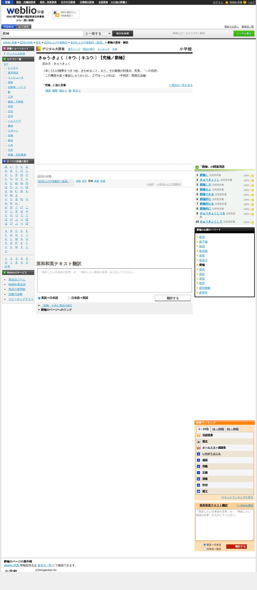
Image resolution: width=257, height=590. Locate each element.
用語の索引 (89, 49)
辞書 (7, 2)
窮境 (202, 237)
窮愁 (202, 255)
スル (54, 70)
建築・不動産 (15, 101)
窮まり (77, 90)
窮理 (202, 283)
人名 (10, 145)
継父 (205, 491)
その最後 (114, 70)
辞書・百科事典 (17, 154)
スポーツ (13, 130)
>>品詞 (150, 184)
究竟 (137, 70)
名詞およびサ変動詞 (55, 42)
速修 (96, 181)
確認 (205, 460)
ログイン (218, 2)
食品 (10, 140)
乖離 (205, 466)
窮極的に (205, 208)
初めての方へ (231, 26)
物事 (61, 70)
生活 (10, 116)
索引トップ (74, 49)
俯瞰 (205, 478)
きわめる (86, 70)
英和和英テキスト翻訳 (58, 263)
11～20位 (218, 429)
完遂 (102, 181)
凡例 (114, 49)
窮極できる (207, 194)
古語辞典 (103, 2)
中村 (123, 75)
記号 (7, 266)
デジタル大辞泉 (53, 49)
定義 (205, 472)
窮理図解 (204, 288)
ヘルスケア (14, 120)
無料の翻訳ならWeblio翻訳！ (68, 14)
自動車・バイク (17, 87)
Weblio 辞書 (235, 2)
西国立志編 (139, 75)
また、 (105, 70)
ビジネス (13, 67)
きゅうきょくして (211, 221)
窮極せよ (205, 189)
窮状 (202, 278)
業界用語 (13, 72)
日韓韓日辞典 (87, 2)
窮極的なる (207, 203)
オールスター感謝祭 (214, 447)
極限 (55, 90)
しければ (109, 75)
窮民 (202, 274)
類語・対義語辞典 (26, 2)
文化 (10, 111)
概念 (205, 441)
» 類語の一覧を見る (181, 85)
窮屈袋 (203, 251)
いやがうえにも (211, 453)
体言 (38, 42)
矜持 (205, 484)
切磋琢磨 (207, 435)
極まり (63, 90)
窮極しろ (205, 184)
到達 (126, 70)
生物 (10, 135)
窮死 (202, 269)
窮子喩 (203, 241)
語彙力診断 (15, 294)
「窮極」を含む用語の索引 (56, 305)
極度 (48, 90)
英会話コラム (16, 279)
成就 (78, 181)
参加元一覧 (248, 26)
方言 (10, 149)
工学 (10, 96)
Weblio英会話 (17, 284)
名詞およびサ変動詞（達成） (87, 42)
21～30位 (233, 429)
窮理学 (203, 292)
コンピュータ (15, 77)
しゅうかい (78, 75)
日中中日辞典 (68, 2)
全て (6, 64)
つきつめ (72, 70)
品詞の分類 (26, 42)
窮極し (204, 175)
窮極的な (205, 199)
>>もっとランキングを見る (237, 497)
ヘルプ (251, 2)
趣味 (10, 125)
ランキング (104, 49)
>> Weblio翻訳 (245, 505)
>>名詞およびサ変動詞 (169, 184)
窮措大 (203, 260)
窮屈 (202, 246)
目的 (154, 70)
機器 (53, 75)
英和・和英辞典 (48, 2)
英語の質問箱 (16, 289)
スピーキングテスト (21, 299)
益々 (62, 75)
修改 (67, 75)
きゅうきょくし (209, 179)
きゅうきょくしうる (212, 213)
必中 (84, 181)
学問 (10, 106)
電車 (10, 82)
